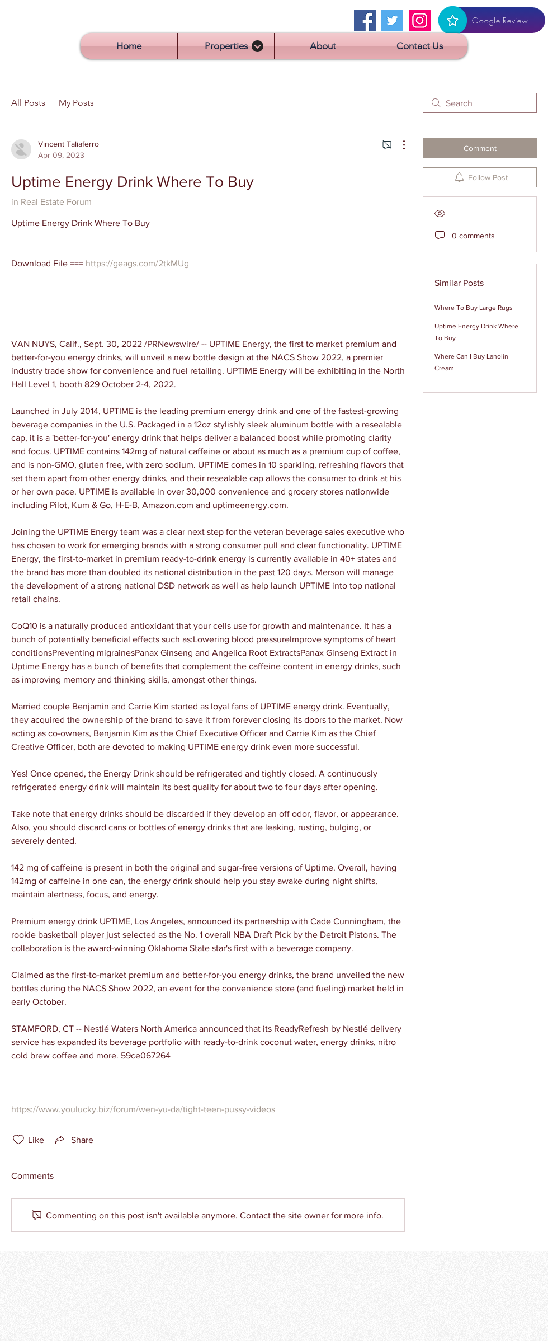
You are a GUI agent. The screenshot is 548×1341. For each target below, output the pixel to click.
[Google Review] (491, 20)
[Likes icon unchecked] (18, 1139)
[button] (226, 46)
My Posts (76, 102)
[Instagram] (420, 20)
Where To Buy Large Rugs (473, 308)
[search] (480, 103)
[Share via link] (73, 1139)
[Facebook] (365, 20)
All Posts (28, 102)
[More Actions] (398, 145)
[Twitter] (392, 20)
